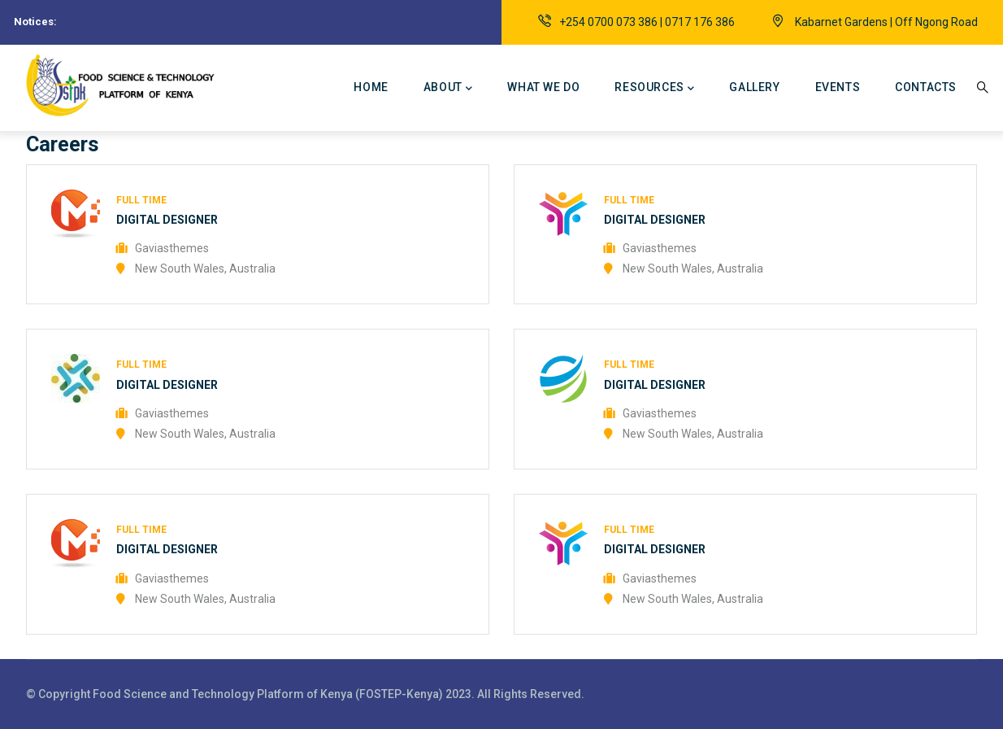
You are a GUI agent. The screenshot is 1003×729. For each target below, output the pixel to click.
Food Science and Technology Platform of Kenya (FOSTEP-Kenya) (269, 694)
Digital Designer (167, 219)
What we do (543, 87)
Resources (654, 89)
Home (371, 87)
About (448, 89)
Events (838, 87)
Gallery (754, 87)
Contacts (926, 87)
